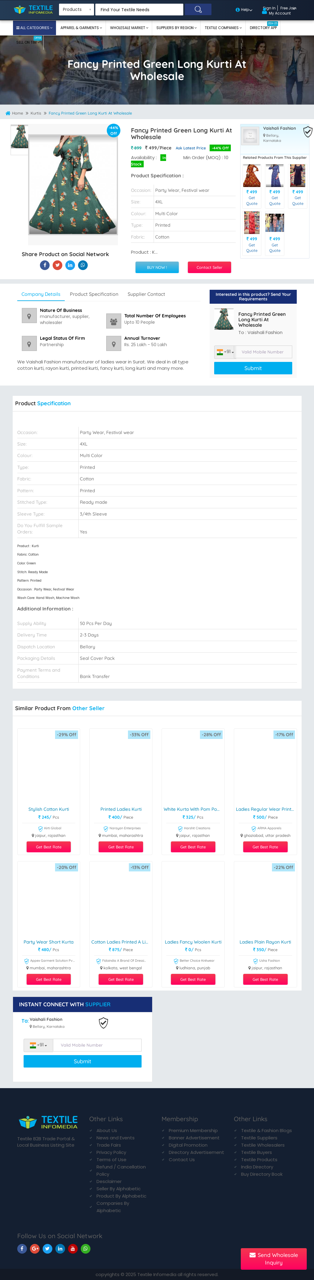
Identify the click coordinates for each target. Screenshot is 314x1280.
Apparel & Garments (80, 27)
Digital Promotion (188, 1145)
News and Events (115, 1138)
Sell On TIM (29, 40)
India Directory (257, 1167)
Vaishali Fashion (279, 128)
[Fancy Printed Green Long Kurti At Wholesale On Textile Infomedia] (45, 265)
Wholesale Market (128, 27)
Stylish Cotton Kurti (48, 809)
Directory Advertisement (196, 1152)
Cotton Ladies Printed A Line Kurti (121, 942)
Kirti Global (49, 829)
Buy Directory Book (262, 1174)
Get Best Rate (48, 846)
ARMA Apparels (266, 829)
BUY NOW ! (157, 267)
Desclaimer (109, 1181)
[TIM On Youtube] (73, 1248)
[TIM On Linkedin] (60, 1248)
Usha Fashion (266, 961)
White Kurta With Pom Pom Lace (194, 809)
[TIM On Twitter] (47, 1248)
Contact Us (182, 1159)
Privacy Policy (111, 1152)
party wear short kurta (49, 942)
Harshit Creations (194, 829)
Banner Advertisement (194, 1138)
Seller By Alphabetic (118, 1188)
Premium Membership (193, 1130)
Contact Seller (209, 267)
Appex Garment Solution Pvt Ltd (50, 961)
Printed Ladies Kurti (121, 809)
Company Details (41, 294)
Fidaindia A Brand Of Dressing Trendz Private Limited (122, 961)
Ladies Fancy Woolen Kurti (193, 942)
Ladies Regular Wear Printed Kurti (266, 809)
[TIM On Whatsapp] (85, 1248)
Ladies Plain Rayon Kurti (265, 942)
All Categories (34, 27)
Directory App (264, 25)
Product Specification (94, 294)
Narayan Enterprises (122, 829)
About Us (106, 1130)
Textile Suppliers (259, 1138)
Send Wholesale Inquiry (274, 1259)
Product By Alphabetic (121, 1196)
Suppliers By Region (175, 27)
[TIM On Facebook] (22, 1248)
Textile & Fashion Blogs (266, 1130)
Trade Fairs (108, 1145)
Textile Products (259, 1159)
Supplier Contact (146, 294)
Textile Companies (222, 27)
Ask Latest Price (191, 147)
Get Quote (251, 200)
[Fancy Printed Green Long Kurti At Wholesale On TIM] (70, 265)
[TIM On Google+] (35, 1248)
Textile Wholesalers (263, 1145)
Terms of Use (111, 1159)
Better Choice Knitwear (193, 961)
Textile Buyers (256, 1152)
